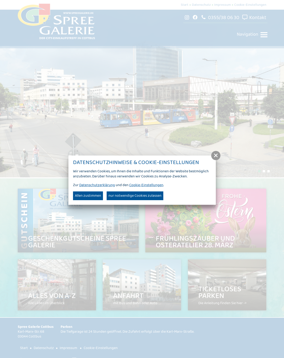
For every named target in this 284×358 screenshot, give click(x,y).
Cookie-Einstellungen (146, 185)
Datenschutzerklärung (97, 185)
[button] (215, 155)
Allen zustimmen (88, 196)
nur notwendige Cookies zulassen (134, 196)
